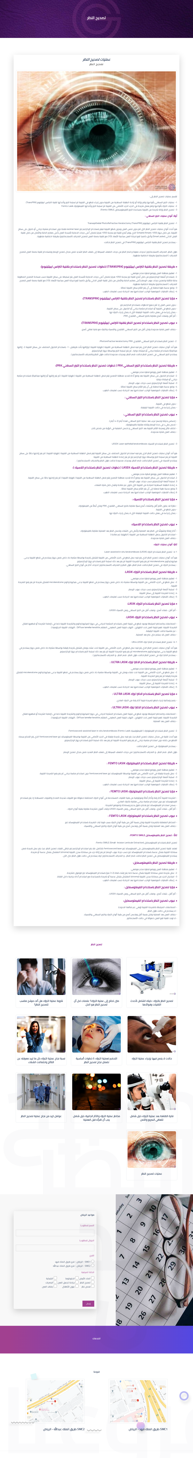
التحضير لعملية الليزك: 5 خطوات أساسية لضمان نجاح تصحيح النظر (96, 1060)
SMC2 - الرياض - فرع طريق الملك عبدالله (71, 1266)
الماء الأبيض (84, 1278)
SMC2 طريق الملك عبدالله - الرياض (64, 1429)
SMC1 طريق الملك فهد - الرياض (148, 1429)
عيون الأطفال (68, 1286)
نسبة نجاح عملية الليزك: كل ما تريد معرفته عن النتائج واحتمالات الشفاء (41, 1060)
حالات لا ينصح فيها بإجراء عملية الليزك (152, 1058)
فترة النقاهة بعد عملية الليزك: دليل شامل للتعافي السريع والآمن (151, 1118)
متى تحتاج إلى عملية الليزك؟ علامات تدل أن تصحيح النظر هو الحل (96, 1003)
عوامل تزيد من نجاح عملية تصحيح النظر (41, 1116)
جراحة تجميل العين (66, 1282)
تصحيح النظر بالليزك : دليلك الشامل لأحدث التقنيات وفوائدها (151, 1003)
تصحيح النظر (85, 1282)
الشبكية (49, 1278)
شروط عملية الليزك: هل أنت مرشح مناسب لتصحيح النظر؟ (41, 1003)
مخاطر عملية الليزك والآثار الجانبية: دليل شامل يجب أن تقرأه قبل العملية (96, 1118)
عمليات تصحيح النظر (151, 1173)
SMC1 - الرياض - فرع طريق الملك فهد (72, 1262)
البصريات (49, 1282)
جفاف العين (47, 1286)
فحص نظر (86, 1286)
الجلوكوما (70, 1278)
